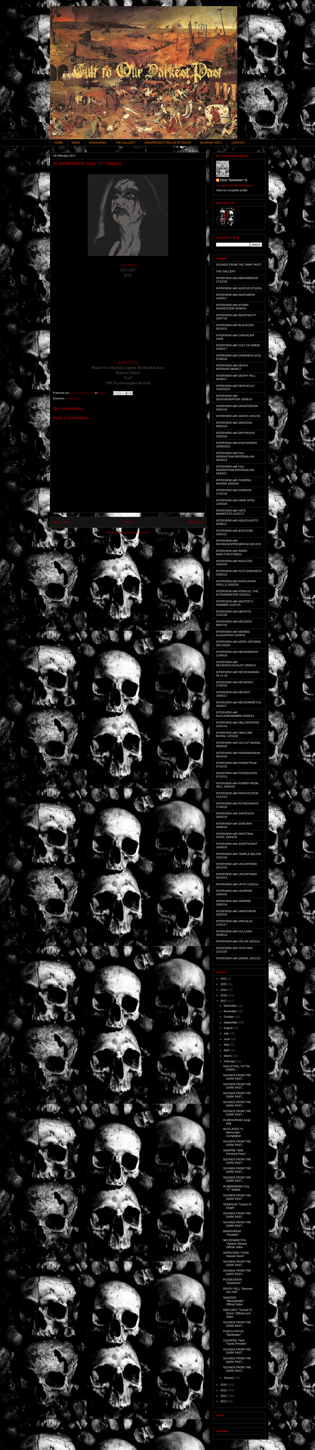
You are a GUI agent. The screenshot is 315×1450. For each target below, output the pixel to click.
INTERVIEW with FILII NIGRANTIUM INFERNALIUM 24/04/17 (235, 470)
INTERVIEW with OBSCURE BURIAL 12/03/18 (234, 734)
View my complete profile (232, 190)
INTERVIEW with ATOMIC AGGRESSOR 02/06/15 (232, 306)
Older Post (195, 522)
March (228, 1055)
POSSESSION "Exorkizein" (232, 1281)
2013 (223, 1401)
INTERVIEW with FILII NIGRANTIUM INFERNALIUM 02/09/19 (235, 456)
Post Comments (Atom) (136, 532)
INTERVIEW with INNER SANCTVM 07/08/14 (231, 552)
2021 (223, 978)
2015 (223, 1390)
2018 (223, 995)
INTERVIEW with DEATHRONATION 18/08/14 (234, 397)
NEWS (76, 142)
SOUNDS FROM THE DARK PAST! (238, 264)
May (227, 1044)
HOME (58, 142)
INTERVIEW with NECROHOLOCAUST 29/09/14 (236, 663)
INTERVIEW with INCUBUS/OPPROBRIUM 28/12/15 (238, 542)
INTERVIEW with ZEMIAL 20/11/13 (238, 958)
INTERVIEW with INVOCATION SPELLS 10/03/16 (236, 583)
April (227, 1050)
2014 (223, 1395)
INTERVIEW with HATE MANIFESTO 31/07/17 (231, 512)
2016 (223, 1384)
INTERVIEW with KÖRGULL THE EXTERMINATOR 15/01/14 (237, 593)
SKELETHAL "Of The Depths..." (236, 1068)
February (230, 1061)
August (228, 1028)
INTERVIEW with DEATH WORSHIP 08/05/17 (232, 367)
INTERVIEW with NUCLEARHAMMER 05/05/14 (235, 714)
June (227, 1039)
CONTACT (238, 142)
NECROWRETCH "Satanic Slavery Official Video (235, 1244)
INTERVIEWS (98, 142)
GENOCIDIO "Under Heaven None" (236, 1254)
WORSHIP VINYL (211, 142)
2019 (223, 989)
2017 (223, 1000)
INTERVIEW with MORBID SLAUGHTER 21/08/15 (233, 633)
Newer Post (61, 522)
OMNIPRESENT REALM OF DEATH (167, 142)
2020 (223, 984)
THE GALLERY (125, 142)
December (231, 1005)
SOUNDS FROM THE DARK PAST (237, 1197)
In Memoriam (73, 398)
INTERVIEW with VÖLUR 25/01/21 (238, 941)
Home (128, 522)
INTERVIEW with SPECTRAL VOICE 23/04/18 (235, 835)
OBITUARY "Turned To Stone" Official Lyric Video (237, 1313)
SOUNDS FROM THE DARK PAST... (237, 1077)
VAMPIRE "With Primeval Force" (234, 1152)
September (231, 1022)
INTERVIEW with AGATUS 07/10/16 (239, 288)
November (231, 1011)
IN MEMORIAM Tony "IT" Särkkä (236, 1188)
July (227, 1033)
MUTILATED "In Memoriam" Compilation (233, 1132)
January (229, 1377)
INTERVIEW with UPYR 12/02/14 (237, 884)
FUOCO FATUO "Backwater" (233, 1333)
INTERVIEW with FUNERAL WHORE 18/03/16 (234, 482)
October (229, 1016)
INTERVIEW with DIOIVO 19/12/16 (238, 416)
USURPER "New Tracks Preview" (234, 1342)
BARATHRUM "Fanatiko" (232, 1233)
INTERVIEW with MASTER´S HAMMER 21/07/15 (234, 603)
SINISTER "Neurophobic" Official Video (233, 1301)
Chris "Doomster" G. (234, 180)
